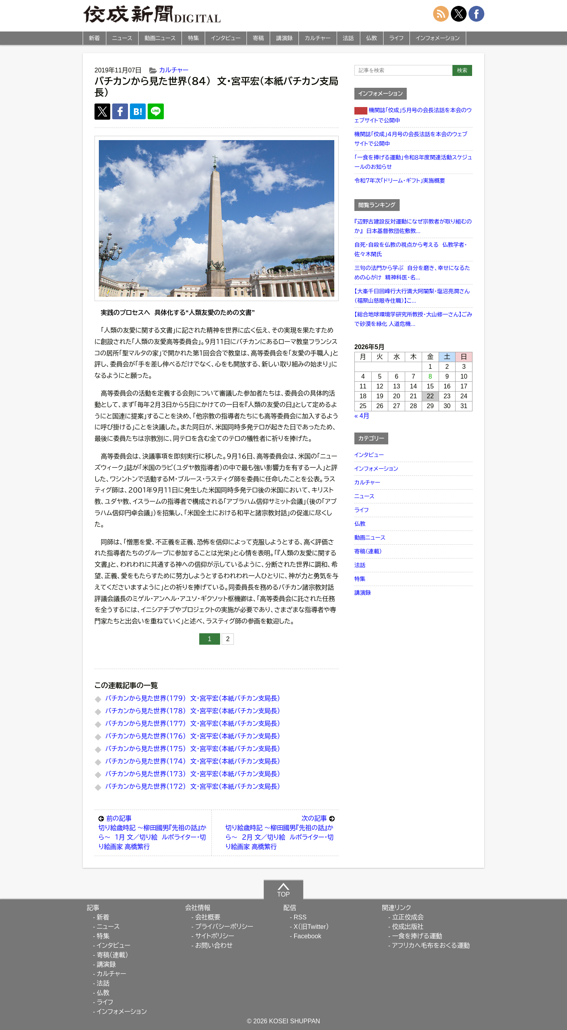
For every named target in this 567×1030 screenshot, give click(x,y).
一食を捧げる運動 (417, 936)
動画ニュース (160, 38)
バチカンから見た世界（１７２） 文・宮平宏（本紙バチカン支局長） (192, 786)
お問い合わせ (214, 945)
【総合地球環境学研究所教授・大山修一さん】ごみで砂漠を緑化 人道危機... (413, 319)
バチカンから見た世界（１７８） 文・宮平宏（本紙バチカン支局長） (192, 711)
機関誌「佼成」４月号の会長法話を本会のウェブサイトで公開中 (410, 139)
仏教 (371, 38)
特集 (193, 38)
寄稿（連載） (368, 551)
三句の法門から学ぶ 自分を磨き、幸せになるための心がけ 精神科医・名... (412, 273)
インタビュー (226, 38)
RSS (300, 917)
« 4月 (361, 415)
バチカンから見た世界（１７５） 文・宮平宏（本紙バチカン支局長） (192, 748)
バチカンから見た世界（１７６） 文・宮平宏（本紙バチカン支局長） (192, 736)
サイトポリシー (214, 936)
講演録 (284, 38)
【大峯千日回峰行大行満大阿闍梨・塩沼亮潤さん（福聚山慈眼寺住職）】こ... (412, 296)
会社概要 (207, 917)
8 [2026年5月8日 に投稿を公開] (430, 376)
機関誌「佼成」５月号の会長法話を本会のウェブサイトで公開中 (413, 115)
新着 (94, 38)
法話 (348, 38)
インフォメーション (438, 38)
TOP (283, 890)
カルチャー (317, 38)
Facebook (307, 936)
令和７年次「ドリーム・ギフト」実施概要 (399, 181)
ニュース (122, 38)
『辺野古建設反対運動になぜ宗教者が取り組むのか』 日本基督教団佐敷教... (413, 226)
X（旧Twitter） (311, 926)
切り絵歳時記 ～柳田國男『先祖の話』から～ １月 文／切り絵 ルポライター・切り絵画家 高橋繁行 (153, 832)
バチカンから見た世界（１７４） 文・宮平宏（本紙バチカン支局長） (192, 761)
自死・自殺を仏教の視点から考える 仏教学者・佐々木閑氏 (410, 249)
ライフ (396, 38)
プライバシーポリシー (224, 926)
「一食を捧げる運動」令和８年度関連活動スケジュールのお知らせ (413, 162)
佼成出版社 (408, 926)
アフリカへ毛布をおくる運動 (431, 945)
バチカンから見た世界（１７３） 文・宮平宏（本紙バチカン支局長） (192, 774)
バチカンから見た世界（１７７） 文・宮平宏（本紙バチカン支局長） (192, 723)
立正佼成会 (408, 917)
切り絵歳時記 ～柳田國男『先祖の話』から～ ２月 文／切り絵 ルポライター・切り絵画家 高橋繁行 (280, 832)
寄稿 (258, 38)
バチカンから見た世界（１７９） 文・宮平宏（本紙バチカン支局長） (192, 698)
